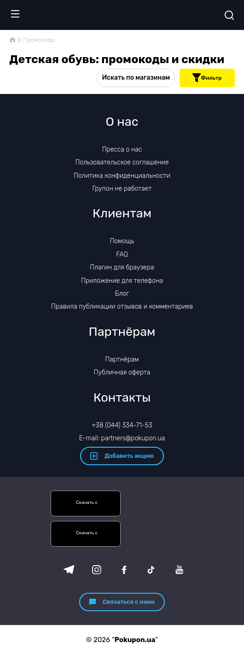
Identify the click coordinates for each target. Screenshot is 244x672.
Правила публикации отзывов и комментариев (122, 306)
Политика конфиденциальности (122, 176)
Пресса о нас (122, 149)
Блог (122, 294)
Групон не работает (122, 189)
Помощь (122, 241)
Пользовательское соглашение (121, 162)
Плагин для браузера (122, 267)
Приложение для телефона (122, 281)
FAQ (122, 254)
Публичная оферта (121, 372)
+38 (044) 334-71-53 (122, 425)
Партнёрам (122, 359)
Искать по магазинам (136, 78)
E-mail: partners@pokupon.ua (122, 438)
